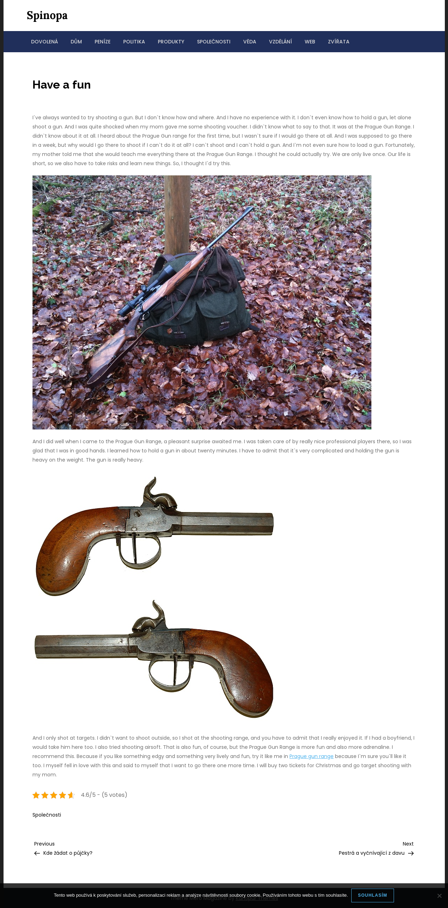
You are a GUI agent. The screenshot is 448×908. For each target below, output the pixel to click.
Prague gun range (311, 756)
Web (310, 41)
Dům (76, 41)
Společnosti (214, 41)
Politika (134, 41)
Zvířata (339, 41)
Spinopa (47, 15)
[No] (439, 895)
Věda (249, 41)
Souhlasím (373, 895)
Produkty (171, 41)
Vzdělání (280, 41)
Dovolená (44, 41)
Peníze (102, 41)
